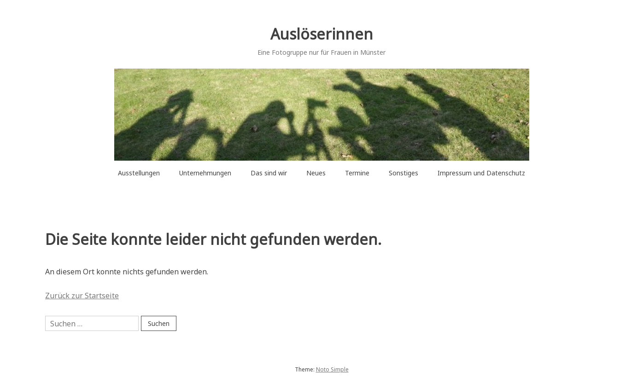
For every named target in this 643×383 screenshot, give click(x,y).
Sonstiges (403, 172)
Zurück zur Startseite (82, 295)
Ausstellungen (139, 172)
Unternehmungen (205, 172)
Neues (316, 172)
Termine (357, 172)
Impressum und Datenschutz (481, 172)
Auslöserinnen (321, 34)
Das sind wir (269, 172)
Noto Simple (332, 369)
